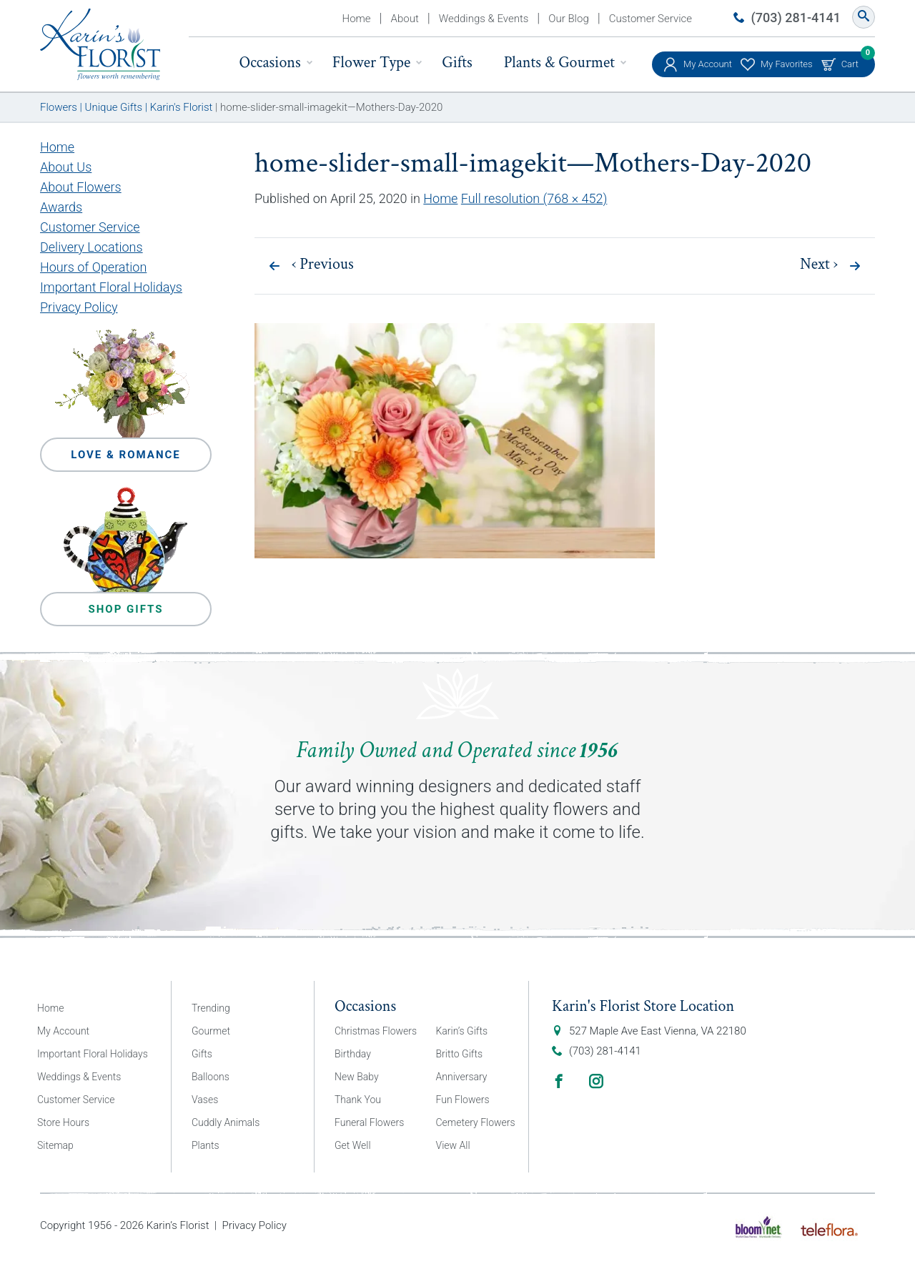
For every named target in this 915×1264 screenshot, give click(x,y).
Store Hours (63, 1122)
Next (819, 265)
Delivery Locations (91, 247)
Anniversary (462, 1076)
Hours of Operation (93, 267)
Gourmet (211, 1031)
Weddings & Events (484, 18)
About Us (66, 166)
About (405, 18)
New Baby (357, 1076)
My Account (707, 64)
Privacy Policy (79, 307)
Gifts (457, 62)
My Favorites (787, 64)
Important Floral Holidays (111, 287)
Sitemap (55, 1145)
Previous (323, 265)
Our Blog (568, 18)
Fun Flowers (463, 1099)
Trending (211, 1008)
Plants (205, 1145)
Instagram (596, 1081)
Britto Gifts (459, 1054)
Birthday (353, 1054)
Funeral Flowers (369, 1122)
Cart (850, 60)
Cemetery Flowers (475, 1122)
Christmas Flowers (376, 1031)
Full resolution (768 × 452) (534, 198)
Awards (61, 206)
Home (356, 18)
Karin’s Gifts (462, 1031)
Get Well (353, 1145)
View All (453, 1145)
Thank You (358, 1099)
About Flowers (81, 186)
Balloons (210, 1076)
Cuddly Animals (225, 1122)
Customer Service (650, 18)
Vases (205, 1099)
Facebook (559, 1081)
